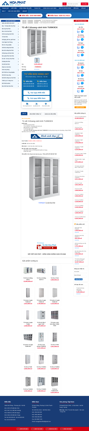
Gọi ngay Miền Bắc (36, 93)
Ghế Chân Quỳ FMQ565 (78, 228)
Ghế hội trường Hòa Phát (8, 47)
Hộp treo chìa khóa (6, 67)
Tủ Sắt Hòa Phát (37, 20)
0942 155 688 (80, 52)
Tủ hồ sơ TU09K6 (28, 389)
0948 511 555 (80, 45)
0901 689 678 (80, 65)
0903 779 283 (80, 72)
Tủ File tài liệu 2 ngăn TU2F (41, 323)
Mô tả (24, 113)
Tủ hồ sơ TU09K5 (41, 389)
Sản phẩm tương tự (35, 114)
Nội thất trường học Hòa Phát (9, 77)
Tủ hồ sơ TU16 (55, 278)
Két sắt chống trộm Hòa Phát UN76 (80, 252)
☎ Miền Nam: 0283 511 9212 (59, 15)
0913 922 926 (80, 80)
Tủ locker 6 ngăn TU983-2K (28, 301)
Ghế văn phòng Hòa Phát (8, 34)
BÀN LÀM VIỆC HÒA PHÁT (8, 23)
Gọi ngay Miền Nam (36, 98)
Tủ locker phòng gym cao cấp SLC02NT (80, 259)
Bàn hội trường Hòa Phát (8, 50)
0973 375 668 (80, 29)
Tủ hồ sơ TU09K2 (54, 367)
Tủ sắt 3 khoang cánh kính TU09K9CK (80, 289)
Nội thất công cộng (6, 75)
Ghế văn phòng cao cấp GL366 (80, 244)
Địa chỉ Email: (77, 275)
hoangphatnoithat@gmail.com (43, 421)
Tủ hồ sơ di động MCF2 (28, 278)
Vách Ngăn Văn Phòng (7, 42)
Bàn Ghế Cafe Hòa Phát (7, 86)
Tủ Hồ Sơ (36, 22)
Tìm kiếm (84, 4)
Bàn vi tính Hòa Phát (7, 31)
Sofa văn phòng (5, 69)
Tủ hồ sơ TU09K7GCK (54, 390)
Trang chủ (24, 20)
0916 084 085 (80, 88)
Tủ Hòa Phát (5, 36)
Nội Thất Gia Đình (6, 83)
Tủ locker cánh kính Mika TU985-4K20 (54, 324)
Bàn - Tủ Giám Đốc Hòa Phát (8, 26)
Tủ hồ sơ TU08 (55, 344)
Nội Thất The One (37, 154)
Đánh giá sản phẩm (50, 114)
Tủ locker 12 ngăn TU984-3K (55, 301)
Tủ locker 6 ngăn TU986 (28, 323)
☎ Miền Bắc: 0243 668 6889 (30, 15)
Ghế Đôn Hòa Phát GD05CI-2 (79, 236)
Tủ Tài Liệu (36, 21)
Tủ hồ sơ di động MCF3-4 (41, 278)
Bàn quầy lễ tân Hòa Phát (8, 56)
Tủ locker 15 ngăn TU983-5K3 (28, 345)
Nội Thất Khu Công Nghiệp (8, 72)
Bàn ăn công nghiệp (6, 44)
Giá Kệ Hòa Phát (6, 64)
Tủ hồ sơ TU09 (28, 367)
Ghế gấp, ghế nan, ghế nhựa (8, 39)
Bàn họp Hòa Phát (6, 28)
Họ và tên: (76, 271)
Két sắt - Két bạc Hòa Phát (8, 58)
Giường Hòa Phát (6, 61)
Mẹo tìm (74, 6)
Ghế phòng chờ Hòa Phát (8, 53)
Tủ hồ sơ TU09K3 (41, 367)
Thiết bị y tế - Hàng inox (7, 80)
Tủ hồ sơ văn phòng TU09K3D (41, 345)
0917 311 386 (80, 37)
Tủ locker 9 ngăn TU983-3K (41, 301)
